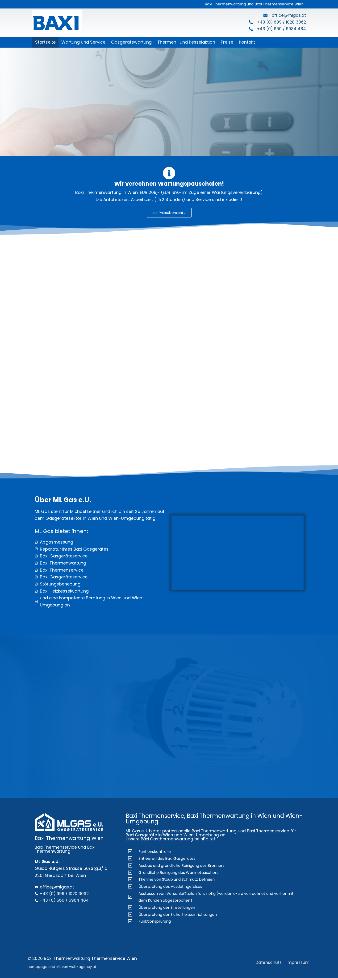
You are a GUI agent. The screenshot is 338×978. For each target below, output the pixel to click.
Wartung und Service (83, 42)
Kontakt (247, 42)
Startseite (45, 42)
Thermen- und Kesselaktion (186, 42)
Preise (227, 42)
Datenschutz (268, 959)
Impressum (299, 959)
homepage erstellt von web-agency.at (62, 963)
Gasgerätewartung (131, 42)
